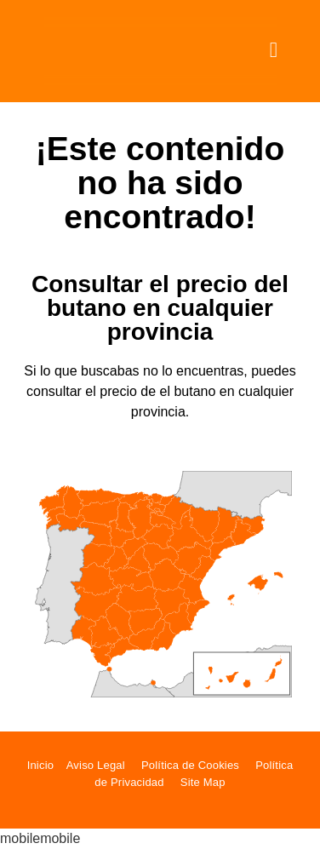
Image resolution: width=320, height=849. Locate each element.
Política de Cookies (190, 765)
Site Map (203, 782)
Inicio (40, 765)
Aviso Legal (95, 765)
